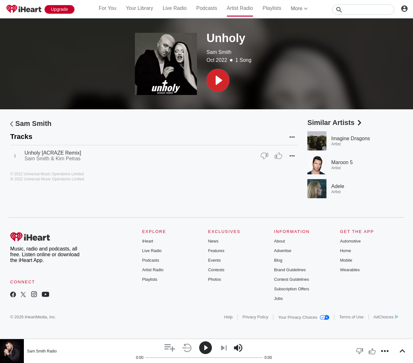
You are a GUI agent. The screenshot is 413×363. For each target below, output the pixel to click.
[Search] (363, 9)
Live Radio (175, 8)
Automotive (350, 241)
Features (216, 250)
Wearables (350, 269)
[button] (217, 80)
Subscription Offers (291, 289)
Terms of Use (351, 317)
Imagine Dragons (350, 138)
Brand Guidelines (290, 269)
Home (345, 250)
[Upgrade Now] (59, 9)
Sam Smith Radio (42, 351)
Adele (337, 186)
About (279, 241)
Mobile (346, 260)
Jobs (278, 298)
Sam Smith (218, 52)
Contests (216, 269)
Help (228, 317)
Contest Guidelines (291, 279)
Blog (278, 260)
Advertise (282, 250)
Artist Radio (240, 8)
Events (214, 260)
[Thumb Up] (278, 156)
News (213, 241)
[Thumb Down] (264, 156)
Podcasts (206, 8)
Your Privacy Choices (303, 317)
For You (107, 8)
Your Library (139, 8)
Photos (214, 279)
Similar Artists (335, 123)
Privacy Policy (255, 317)
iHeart (147, 241)
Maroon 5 (342, 162)
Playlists (271, 8)
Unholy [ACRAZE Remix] (52, 153)
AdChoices (386, 317)
